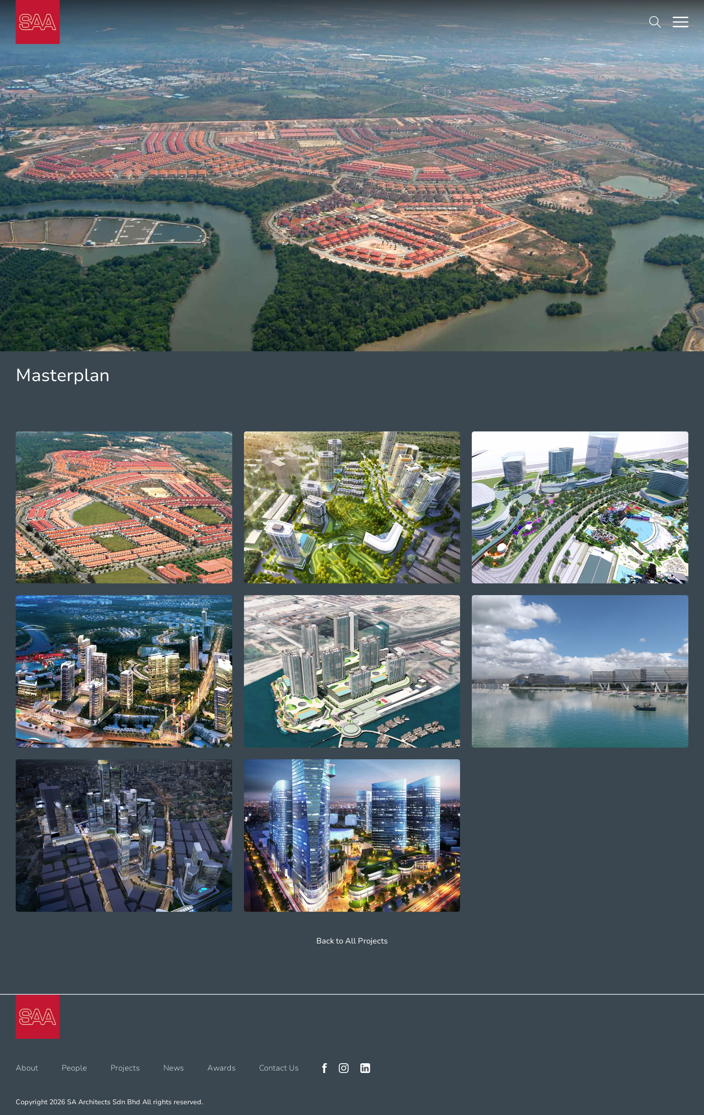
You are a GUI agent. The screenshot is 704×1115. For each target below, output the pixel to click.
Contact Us (279, 1068)
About (27, 1068)
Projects (125, 1068)
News (173, 1068)
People (74, 1068)
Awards (221, 1068)
